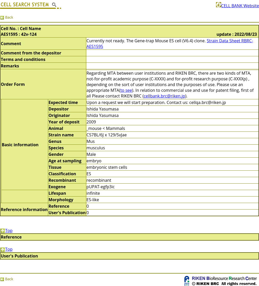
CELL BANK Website (237, 6)
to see (126, 90)
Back (6, 17)
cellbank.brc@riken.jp (164, 96)
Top (6, 230)
